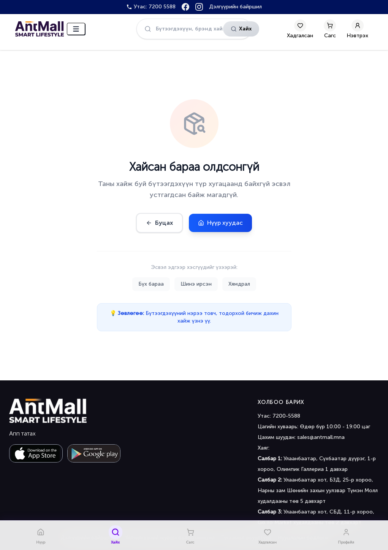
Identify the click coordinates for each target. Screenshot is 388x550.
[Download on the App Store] (36, 453)
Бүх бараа (151, 284)
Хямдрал (239, 284)
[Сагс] (329, 28)
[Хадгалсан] (300, 28)
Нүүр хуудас (220, 222)
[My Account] (357, 28)
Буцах (159, 222)
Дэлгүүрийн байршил (235, 6)
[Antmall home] (48, 411)
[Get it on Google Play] (94, 453)
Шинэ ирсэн (196, 284)
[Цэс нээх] (76, 29)
